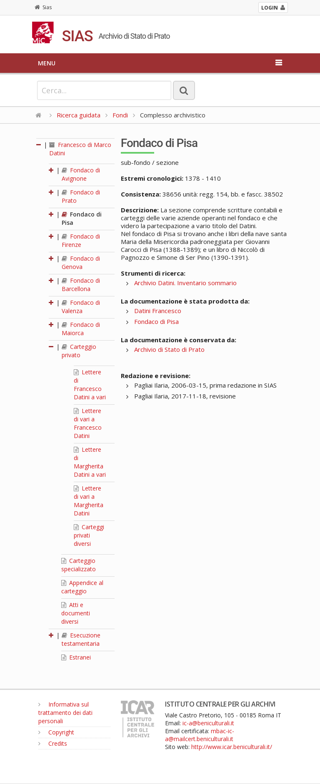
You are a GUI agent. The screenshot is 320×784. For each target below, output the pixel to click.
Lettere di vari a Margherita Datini (88, 500)
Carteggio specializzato (78, 565)
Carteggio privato (79, 351)
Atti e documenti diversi (75, 613)
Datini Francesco (157, 310)
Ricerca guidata (78, 115)
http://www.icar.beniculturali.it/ (231, 747)
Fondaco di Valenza (81, 307)
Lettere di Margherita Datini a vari (90, 462)
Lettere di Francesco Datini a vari (90, 384)
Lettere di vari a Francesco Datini (88, 423)
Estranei (76, 657)
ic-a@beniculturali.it (208, 723)
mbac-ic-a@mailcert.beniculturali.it (199, 735)
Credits (52, 743)
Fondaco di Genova (81, 262)
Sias (43, 7)
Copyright (56, 732)
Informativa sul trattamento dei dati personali (65, 712)
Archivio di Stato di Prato (169, 349)
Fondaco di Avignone (81, 174)
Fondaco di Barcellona (81, 284)
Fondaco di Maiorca (81, 329)
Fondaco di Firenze (81, 240)
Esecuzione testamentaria (81, 639)
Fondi (120, 115)
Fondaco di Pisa (156, 321)
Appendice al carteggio (82, 587)
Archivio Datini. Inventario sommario (185, 283)
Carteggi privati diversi (89, 535)
